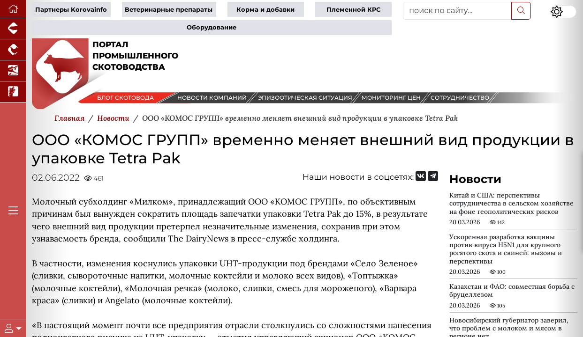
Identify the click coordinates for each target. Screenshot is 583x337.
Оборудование (211, 27)
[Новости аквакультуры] (13, 70)
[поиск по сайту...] (457, 11)
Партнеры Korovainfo (71, 9)
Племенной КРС (353, 9)
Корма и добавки (265, 9)
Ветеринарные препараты (168, 9)
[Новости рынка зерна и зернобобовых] (13, 92)
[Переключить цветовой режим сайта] (563, 11)
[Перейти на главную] (13, 9)
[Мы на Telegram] (433, 176)
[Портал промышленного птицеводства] (13, 49)
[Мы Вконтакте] (421, 176)
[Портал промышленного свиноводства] (13, 28)
